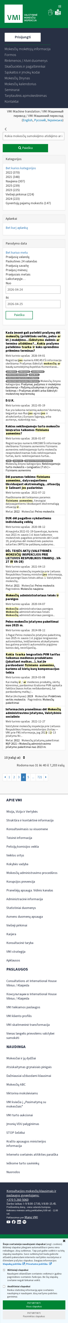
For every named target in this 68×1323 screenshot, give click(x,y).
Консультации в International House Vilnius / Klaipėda (31, 996)
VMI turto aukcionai (19, 1115)
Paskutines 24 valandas (21, 261)
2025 (13, 185)
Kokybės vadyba (17, 864)
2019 (30, 696)
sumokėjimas (37, 371)
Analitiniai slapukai (16, 1286)
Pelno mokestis (44, 512)
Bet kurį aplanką (17, 228)
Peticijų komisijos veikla (22, 846)
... (33, 777)
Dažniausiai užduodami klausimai (28, 1076)
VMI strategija (15, 951)
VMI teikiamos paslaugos (23, 1007)
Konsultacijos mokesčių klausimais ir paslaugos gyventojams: (31, 1193)
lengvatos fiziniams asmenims (38, 461)
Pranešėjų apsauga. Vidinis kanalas (29, 890)
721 (39, 777)
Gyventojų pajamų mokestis (28, 203)
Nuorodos (13, 1172)
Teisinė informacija (19, 838)
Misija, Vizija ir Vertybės (22, 811)
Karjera (11, 934)
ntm (9, 461)
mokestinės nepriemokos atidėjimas (22, 378)
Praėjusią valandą (17, 257)
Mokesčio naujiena (32, 589)
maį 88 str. (34, 375)
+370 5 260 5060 (17, 1200)
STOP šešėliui (15, 1132)
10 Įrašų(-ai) (14, 757)
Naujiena (15, 181)
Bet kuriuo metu (17, 252)
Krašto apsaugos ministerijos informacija (26, 1143)
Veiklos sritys (15, 855)
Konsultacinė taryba (19, 943)
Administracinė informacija (24, 899)
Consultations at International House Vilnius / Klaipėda (31, 983)
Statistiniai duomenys (21, 908)
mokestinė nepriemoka (17, 375)
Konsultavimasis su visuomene (27, 829)
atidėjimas (11, 371)
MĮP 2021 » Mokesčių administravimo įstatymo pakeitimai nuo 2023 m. (28, 745)
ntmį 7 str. (18, 461)
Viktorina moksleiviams (22, 1093)
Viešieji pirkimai (20, 194)
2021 (13, 177)
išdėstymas (24, 371)
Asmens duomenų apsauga (24, 916)
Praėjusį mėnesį (16, 270)
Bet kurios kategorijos (21, 168)
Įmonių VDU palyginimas (22, 1124)
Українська (54, 120)
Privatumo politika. (37, 1264)
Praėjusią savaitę (17, 265)
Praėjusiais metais (18, 274)
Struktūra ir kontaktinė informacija (29, 820)
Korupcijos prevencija (20, 881)
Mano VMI (31, 1217)
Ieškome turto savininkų (22, 1163)
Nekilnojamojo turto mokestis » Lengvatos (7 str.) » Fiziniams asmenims (33, 467)
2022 (13, 172)
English (27, 120)
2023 (13, 190)
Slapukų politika (12, 1264)
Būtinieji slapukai (15, 1270)
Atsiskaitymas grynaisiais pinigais (29, 1067)
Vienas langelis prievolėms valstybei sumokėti (30, 1035)
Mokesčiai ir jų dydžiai (21, 1058)
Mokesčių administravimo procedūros (31, 873)
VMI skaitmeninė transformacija (28, 1025)
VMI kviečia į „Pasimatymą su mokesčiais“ (26, 1104)
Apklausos (13, 960)
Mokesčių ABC (16, 1084)
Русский (40, 120)
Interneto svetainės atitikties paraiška (32, 1154)
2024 (13, 199)
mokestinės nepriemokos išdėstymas (23, 381)
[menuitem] (28, 49)
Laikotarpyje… (16, 279)
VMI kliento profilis (19, 1016)
